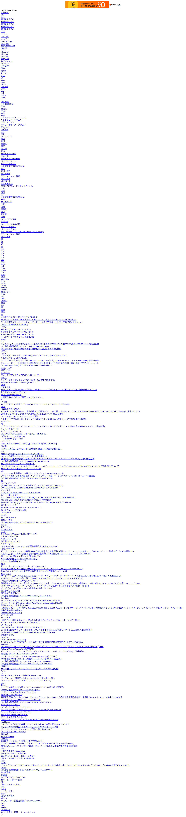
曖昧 (3, 312)
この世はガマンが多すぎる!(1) (14, 358)
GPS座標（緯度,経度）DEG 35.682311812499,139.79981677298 (26, 478)
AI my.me (5, 44)
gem (2, 91)
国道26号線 (5, 174)
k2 (2, 78)
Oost (3, 805)
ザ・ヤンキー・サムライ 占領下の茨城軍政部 (20, 622)
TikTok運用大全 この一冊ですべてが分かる (19, 559)
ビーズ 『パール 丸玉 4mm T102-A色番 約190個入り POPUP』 (27, 588)
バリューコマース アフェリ (13, 125)
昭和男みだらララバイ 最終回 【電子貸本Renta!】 (22, 741)
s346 (3, 80)
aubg (3, 303)
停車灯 (4, 378)
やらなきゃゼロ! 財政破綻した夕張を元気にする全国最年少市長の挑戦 (31, 349)
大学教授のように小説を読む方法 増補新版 (19, 317)
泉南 (3, 151)
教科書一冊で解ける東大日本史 (14, 715)
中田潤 (4, 402)
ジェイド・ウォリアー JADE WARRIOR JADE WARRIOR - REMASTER (30, 600)
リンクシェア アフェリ (11, 120)
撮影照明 (5, 666)
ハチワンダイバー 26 (10, 429)
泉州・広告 (5, 171)
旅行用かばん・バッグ (10, 541)
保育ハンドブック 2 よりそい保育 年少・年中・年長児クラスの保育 (29, 720)
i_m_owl (4, 87)
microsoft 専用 (6, 530)
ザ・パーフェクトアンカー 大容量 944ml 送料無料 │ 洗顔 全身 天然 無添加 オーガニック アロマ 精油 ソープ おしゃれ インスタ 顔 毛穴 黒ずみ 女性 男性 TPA (67, 551)
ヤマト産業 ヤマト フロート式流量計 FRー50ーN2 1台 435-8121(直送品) (31, 659)
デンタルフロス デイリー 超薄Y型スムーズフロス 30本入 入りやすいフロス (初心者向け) (38, 320)
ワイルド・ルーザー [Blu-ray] (13, 732)
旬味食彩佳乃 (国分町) (10, 591)
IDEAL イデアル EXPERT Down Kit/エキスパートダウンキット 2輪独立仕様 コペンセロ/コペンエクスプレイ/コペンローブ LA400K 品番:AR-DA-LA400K (65, 765)
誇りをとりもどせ (8, 505)
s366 (3, 82)
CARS (3, 763)
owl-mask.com (6, 41)
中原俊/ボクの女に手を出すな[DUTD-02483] (19, 581)
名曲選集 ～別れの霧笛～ (11, 610)
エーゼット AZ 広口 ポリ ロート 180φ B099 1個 (20, 700)
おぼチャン (5, 292)
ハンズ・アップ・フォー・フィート (16, 707)
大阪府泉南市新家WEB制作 (12, 166)
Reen (3, 671)
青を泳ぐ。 (5, 421)
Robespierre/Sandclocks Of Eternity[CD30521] (19, 382)
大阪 (3, 139)
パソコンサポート (8, 161)
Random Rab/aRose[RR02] (11, 613)
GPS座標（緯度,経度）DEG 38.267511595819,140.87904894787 (26, 661)
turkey (3, 95)
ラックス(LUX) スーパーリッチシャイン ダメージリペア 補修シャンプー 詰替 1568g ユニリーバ (41, 322)
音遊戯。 (5, 775)
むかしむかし (6, 527)
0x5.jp (3, 285)
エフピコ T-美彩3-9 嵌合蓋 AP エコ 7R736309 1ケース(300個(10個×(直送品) (32, 687)
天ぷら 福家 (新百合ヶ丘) (11, 395)
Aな (2, 451)
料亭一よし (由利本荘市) (11, 780)
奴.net (3, 71)
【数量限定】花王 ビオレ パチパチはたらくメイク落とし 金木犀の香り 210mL (34, 356)
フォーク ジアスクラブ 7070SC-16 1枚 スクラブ (21, 375)
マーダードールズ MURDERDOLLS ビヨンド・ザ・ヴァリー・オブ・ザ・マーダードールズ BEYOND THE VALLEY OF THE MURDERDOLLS (61, 576)
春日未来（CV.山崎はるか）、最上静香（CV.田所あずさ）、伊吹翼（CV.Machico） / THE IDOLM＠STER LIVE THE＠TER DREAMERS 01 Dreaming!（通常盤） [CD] (70, 411)
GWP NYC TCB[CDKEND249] (13, 640)
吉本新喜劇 (5, 772)
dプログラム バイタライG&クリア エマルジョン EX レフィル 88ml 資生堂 (32, 414)
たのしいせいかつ (8, 539)
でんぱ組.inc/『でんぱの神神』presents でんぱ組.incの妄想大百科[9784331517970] (35, 724)
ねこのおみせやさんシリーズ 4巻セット (18, 464)
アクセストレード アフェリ (13, 117)
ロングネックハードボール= (13, 777)
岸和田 (4, 144)
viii (2, 342)
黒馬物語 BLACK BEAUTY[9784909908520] (19, 654)
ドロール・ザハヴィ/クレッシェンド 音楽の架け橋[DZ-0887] (26, 729)
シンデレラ (5, 441)
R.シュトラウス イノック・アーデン (16, 712)
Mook (3, 339)
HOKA (3, 807)
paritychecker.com (8, 46)
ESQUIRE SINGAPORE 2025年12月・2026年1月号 (29, 444)
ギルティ (5, 637)
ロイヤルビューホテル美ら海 (13, 753)
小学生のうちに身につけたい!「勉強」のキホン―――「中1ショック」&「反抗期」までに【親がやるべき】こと (49, 390)
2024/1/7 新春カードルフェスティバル (17, 186)
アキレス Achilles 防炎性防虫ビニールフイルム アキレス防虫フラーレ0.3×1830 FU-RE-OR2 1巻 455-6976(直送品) (48, 476)
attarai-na (4, 644)
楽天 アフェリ (7, 122)
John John (5, 598)
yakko (3, 85)
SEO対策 (4, 156)
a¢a (2, 471)
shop (3, 113)
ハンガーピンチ (7, 544)
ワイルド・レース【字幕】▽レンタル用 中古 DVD (22, 627)
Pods (3, 761)
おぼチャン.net (7, 61)
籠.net (3, 68)
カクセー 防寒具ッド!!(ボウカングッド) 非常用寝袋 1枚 (24, 456)
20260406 (5, 13)
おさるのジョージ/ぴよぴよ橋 (13, 510)
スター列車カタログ (9, 495)
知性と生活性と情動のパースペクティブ (18, 812)
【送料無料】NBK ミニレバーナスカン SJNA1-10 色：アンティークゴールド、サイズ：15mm (40, 620)
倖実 (3, 748)
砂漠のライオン (7, 625)
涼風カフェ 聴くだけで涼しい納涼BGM (17, 758)
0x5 (2, 305)
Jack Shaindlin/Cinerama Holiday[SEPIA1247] (19, 534)
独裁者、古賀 (6, 520)
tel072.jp (4, 54)
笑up (3, 106)
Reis (2, 673)
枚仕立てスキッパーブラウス (13, 392)
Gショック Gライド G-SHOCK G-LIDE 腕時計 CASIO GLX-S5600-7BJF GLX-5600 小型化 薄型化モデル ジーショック (50, 363)
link (2, 15)
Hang (3, 794)
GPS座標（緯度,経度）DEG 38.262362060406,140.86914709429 (26, 770)
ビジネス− (5, 373)
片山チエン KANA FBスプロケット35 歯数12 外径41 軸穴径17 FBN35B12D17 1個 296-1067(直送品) (42, 642)
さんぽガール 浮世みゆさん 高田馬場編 (17, 337)
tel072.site (5, 64)
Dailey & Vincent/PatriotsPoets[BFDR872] (17, 649)
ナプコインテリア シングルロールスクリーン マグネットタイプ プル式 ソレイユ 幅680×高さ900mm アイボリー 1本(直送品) (53, 426)
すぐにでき (5, 490)
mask (3, 97)
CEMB (3, 768)
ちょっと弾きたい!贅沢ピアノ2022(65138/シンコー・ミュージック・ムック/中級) (35, 404)
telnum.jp (4, 52)
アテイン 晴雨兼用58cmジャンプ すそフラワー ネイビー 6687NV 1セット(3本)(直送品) (37, 743)
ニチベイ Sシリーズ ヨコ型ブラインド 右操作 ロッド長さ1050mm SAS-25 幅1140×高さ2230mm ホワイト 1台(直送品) (50, 344)
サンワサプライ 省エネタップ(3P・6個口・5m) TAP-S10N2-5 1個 (28, 380)
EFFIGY (4, 739)
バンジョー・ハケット (10, 705)
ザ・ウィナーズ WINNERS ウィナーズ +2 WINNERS (23, 566)
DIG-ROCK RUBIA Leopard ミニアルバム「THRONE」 (24, 434)
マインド (5, 37)
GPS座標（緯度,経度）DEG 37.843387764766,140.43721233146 (26, 522)
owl (2, 93)
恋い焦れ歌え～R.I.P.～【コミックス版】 (18, 756)
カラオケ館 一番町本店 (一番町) (14, 325)
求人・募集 (5, 179)
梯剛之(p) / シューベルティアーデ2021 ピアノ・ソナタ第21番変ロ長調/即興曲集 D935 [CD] (39, 746)
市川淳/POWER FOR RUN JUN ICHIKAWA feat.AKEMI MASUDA (28, 632)
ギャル (4, 798)
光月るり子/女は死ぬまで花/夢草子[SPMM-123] (21, 676)
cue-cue (4, 301)
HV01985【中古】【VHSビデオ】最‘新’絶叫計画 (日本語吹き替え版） (31, 449)
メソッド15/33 (7, 615)
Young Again (6, 574)
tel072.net (5, 56)
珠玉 (3, 76)
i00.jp (3, 111)
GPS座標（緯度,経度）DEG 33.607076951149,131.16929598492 (26, 664)
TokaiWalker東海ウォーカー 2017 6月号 (17, 335)
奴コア (4, 73)
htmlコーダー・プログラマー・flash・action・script (22, 232)
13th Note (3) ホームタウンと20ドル (16, 330)
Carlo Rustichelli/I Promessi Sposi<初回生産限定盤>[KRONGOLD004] (29, 546)
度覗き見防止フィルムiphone (13, 751)
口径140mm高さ (7, 549)
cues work (5, 102)
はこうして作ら (7, 791)
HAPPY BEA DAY (8, 483)
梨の (3, 564)
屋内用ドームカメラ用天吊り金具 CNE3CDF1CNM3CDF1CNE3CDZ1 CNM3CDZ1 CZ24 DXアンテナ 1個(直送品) (48, 459)
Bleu (3, 782)
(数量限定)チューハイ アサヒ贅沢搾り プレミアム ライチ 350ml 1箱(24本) (32, 485)
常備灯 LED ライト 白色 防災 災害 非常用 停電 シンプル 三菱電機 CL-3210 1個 (34, 571)
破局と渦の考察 (7, 796)
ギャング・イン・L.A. (10, 784)
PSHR (3, 789)
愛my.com (5, 59)
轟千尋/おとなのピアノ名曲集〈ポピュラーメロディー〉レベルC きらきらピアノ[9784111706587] (42, 569)
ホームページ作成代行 (10, 159)
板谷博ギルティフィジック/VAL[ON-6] (17, 332)
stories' (3, 525)
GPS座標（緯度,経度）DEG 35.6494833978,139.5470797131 (25, 461)
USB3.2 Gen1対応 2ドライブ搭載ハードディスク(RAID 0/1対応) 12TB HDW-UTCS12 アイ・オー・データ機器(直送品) (50, 360)
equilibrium (5, 722)
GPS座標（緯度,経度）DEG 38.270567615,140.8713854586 (25, 346)
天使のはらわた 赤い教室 (11, 695)
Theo (3, 685)
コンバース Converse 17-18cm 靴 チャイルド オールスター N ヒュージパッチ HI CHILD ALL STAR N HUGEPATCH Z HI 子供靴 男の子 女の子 (60, 466)
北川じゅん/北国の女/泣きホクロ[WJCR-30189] (20, 493)
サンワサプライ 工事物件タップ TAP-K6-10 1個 (21, 469)
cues (2, 298)
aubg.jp (4, 109)
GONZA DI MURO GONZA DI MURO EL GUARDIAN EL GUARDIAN (29, 488)
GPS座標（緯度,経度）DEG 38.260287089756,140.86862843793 (26, 500)
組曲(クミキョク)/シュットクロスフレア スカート (22, 454)
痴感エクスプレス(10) (10, 409)
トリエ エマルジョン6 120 (12, 439)
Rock (3, 683)
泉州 (3, 141)
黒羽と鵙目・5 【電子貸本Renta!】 (15, 605)
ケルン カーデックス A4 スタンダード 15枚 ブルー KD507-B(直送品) (29, 669)
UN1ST (4, 353)
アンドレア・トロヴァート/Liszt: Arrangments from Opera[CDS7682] (29, 656)
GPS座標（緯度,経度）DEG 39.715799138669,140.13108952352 (26, 365)
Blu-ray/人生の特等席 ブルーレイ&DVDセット (20, 690)
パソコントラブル (8, 164)
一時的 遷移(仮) (7, 104)
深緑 (3, 385)
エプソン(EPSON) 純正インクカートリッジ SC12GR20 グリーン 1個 (29, 727)
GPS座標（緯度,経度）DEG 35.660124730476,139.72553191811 (26, 702)
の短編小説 (5, 810)
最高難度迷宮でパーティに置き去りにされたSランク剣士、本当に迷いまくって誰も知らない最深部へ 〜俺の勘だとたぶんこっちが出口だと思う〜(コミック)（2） (71, 583)
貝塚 (3, 146)
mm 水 (3, 515)
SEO (3, 134)
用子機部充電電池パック (11, 593)
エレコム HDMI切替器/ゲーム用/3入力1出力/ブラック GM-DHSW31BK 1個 (32, 473)
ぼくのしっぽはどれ (9, 536)
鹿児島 (4, 446)
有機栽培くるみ (7, 19)
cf (1, 99)
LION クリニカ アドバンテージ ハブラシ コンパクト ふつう (26, 680)
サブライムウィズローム (11, 431)
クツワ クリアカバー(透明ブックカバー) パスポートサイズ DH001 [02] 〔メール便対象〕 (38, 498)
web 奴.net (5, 66)
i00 (2, 296)
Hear (3, 803)
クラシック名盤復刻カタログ (13, 561)
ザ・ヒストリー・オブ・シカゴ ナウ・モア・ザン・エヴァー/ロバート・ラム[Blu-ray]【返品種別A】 (43, 651)
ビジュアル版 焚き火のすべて (13, 717)
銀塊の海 (5, 734)
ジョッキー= (6, 617)
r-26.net (4, 48)
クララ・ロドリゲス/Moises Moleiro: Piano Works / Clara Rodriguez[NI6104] (31, 603)
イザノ (4, 327)
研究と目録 (5, 370)
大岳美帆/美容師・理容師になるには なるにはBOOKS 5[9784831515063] (31, 710)
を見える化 (5, 387)
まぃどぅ (5, 39)
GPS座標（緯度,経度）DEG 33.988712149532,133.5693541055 (26, 596)
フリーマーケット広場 (10, 176)
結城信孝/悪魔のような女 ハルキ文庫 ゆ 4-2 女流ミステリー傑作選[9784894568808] (36, 503)
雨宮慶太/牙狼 (61, 697)
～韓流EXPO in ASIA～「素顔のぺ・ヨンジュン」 (22, 397)
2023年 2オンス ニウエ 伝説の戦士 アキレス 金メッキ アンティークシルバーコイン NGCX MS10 (41, 578)
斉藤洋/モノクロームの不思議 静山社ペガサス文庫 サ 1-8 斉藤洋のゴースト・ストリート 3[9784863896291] (46, 554)
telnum (3, 290)
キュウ (4, 34)
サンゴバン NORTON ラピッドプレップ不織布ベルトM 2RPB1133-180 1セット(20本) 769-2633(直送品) (43, 419)
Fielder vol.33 (6, 368)
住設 (3, 32)
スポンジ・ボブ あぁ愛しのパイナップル (18, 692)
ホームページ (6, 136)
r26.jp (3, 50)
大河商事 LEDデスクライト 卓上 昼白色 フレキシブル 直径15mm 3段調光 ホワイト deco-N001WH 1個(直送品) (47, 630)
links (3, 188)
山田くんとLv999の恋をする (13, 436)
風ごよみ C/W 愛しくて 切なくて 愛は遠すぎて (21, 556)
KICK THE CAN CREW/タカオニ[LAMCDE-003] (21, 508)
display (3, 532)
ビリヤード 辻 (7, 184)
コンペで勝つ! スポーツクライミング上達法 (19, 416)
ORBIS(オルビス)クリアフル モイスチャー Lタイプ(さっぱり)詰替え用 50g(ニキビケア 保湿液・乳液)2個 (45, 586)
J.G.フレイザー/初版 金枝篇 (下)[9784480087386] (21, 801)
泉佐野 (4, 149)
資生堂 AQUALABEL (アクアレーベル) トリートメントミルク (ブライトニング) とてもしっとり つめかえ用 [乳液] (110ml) (52, 647)
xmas (3, 407)
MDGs (3, 351)
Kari (2, 787)
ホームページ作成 (8, 154)
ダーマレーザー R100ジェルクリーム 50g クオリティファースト (28, 678)
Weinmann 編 (6, 512)
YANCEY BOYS (7, 737)
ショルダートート (8, 517)
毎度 (3, 169)
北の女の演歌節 (7, 635)
